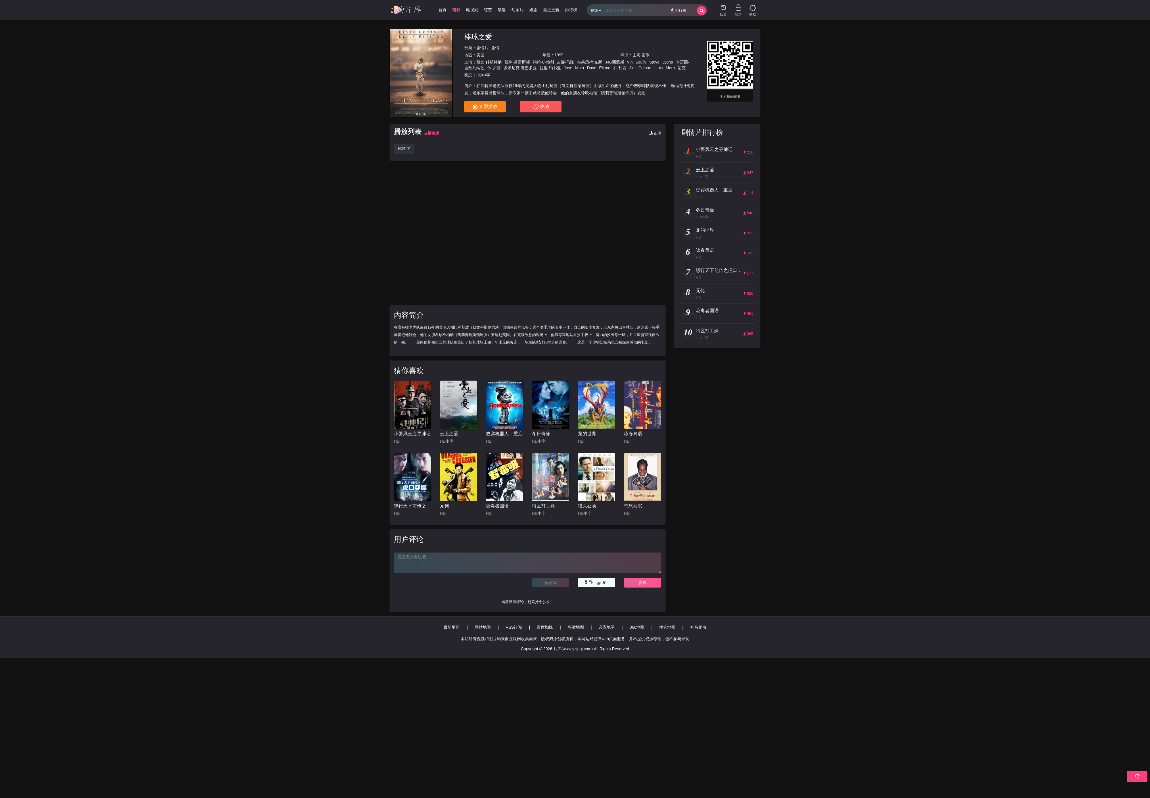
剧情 (495, 47)
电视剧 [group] (472, 9)
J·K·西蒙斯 (614, 62)
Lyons (667, 62)
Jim (632, 68)
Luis (659, 68)
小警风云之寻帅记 (412, 433)
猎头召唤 (587, 505)
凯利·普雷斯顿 (517, 62)
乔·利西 (619, 68)
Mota (579, 68)
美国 (480, 55)
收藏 (541, 107)
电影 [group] (456, 9)
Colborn (646, 68)
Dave (591, 68)
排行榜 (678, 10)
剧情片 (482, 47)
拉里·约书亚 (550, 68)
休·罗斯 (494, 68)
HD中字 (404, 149)
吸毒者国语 (497, 505)
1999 (559, 55)
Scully (641, 62)
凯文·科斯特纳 (489, 62)
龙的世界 (587, 433)
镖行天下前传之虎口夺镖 (412, 505)
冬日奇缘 (541, 433)
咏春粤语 (633, 433)
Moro (670, 68)
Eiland (604, 68)
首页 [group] (442, 9)
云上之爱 (449, 433)
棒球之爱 (478, 37)
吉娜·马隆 (565, 62)
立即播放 (485, 107)
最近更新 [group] (551, 9)
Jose (568, 68)
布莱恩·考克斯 (589, 62)
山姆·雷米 (641, 55)
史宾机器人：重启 (504, 433)
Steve (654, 62)
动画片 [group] (517, 9)
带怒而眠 (633, 505)
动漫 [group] (502, 9)
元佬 (444, 505)
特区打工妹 (543, 505)
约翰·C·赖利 (543, 62)
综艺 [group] (488, 9)
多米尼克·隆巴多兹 (520, 68)
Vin (630, 62)
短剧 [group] (533, 9)
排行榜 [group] (571, 9)
